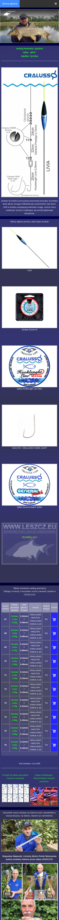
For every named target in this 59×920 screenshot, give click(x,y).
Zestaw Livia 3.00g (14, 745)
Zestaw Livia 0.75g (14, 647)
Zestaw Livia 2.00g (14, 717)
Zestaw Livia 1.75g (14, 703)
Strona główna (9, 3)
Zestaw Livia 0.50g (14, 633)
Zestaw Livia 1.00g (14, 661)
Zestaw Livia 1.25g (14, 675)
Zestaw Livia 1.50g (14, 689)
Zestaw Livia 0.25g (14, 619)
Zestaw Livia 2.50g (14, 731)
